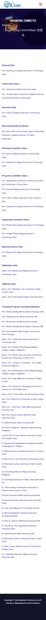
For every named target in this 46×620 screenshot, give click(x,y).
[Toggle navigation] (40, 4)
